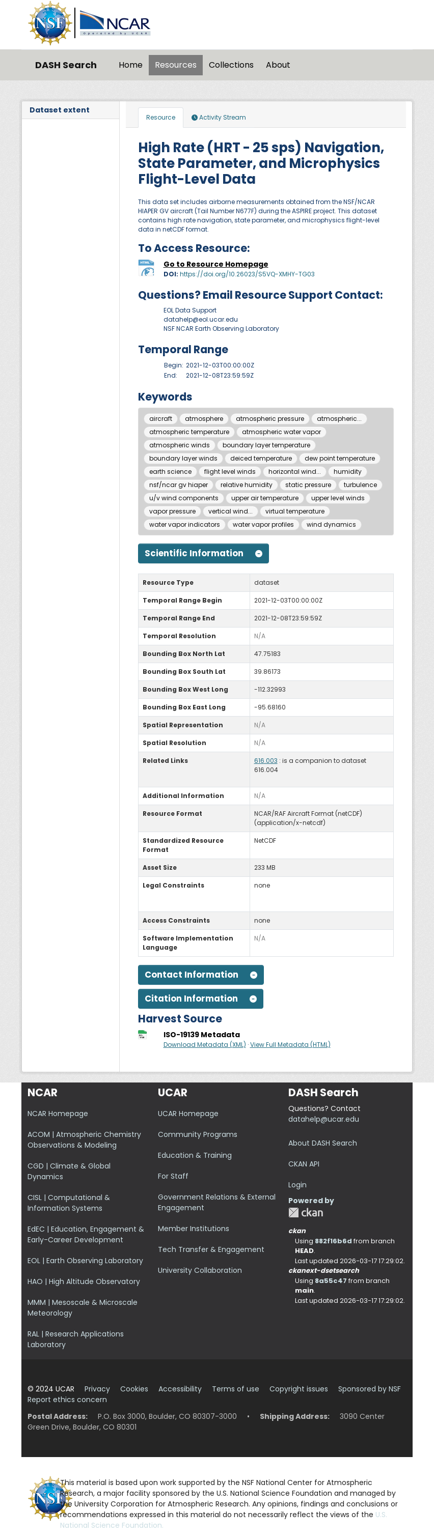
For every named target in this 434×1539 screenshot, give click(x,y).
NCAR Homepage (58, 1113)
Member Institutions (193, 1228)
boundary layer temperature (266, 445)
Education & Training (195, 1155)
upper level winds (338, 498)
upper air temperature (265, 498)
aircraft (160, 418)
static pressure (308, 484)
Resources (176, 65)
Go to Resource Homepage (216, 264)
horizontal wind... (294, 471)
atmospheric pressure (270, 418)
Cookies (134, 1389)
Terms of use (235, 1389)
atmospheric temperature (189, 432)
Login (297, 1185)
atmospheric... (339, 418)
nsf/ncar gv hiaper (178, 484)
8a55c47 (331, 1281)
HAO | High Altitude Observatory (84, 1281)
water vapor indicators (184, 524)
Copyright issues (298, 1389)
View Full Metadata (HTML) (290, 1044)
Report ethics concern (67, 1399)
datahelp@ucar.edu (323, 1119)
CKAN (305, 1212)
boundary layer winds (183, 458)
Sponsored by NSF (369, 1389)
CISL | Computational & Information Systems (69, 1202)
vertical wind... (230, 511)
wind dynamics (331, 524)
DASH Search (66, 65)
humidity (348, 471)
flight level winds (230, 471)
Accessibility (180, 1389)
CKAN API (303, 1164)
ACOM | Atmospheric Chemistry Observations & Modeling (84, 1139)
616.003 (266, 760)
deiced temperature (261, 458)
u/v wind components (184, 498)
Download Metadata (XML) (205, 1044)
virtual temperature (294, 511)
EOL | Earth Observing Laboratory (85, 1261)
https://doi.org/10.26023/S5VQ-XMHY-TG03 (247, 274)
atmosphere (204, 418)
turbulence (360, 484)
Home (131, 65)
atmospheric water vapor (281, 432)
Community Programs (197, 1134)
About (278, 65)
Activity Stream (219, 117)
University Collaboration (200, 1270)
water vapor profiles (263, 524)
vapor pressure (172, 511)
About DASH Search (322, 1143)
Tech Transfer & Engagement (211, 1249)
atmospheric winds (179, 445)
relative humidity (247, 484)
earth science (170, 471)
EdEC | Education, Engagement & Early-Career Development (86, 1234)
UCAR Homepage (188, 1113)
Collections (231, 65)
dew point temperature (340, 458)
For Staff (173, 1176)
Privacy (97, 1389)
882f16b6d (333, 1241)
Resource (160, 117)
